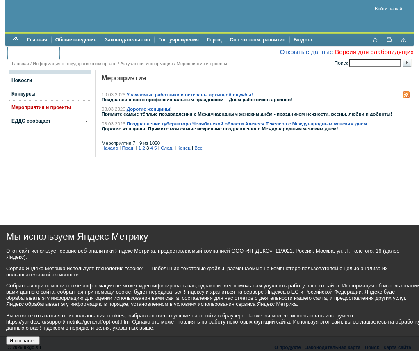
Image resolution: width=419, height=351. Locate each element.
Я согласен (22, 340)
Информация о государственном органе (74, 63)
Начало (110, 148)
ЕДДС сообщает (30, 121)
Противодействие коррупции (99, 53)
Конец (183, 148)
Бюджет (303, 40)
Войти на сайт (389, 8)
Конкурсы (23, 94)
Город (214, 40)
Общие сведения (76, 40)
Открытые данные (306, 51)
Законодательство (127, 40)
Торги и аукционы (33, 53)
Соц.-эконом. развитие (257, 40)
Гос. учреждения (178, 40)
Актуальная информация (147, 63)
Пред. (128, 148)
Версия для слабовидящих (374, 51)
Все (198, 148)
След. (167, 148)
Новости (21, 80)
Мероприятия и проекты (202, 63)
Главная (37, 40)
